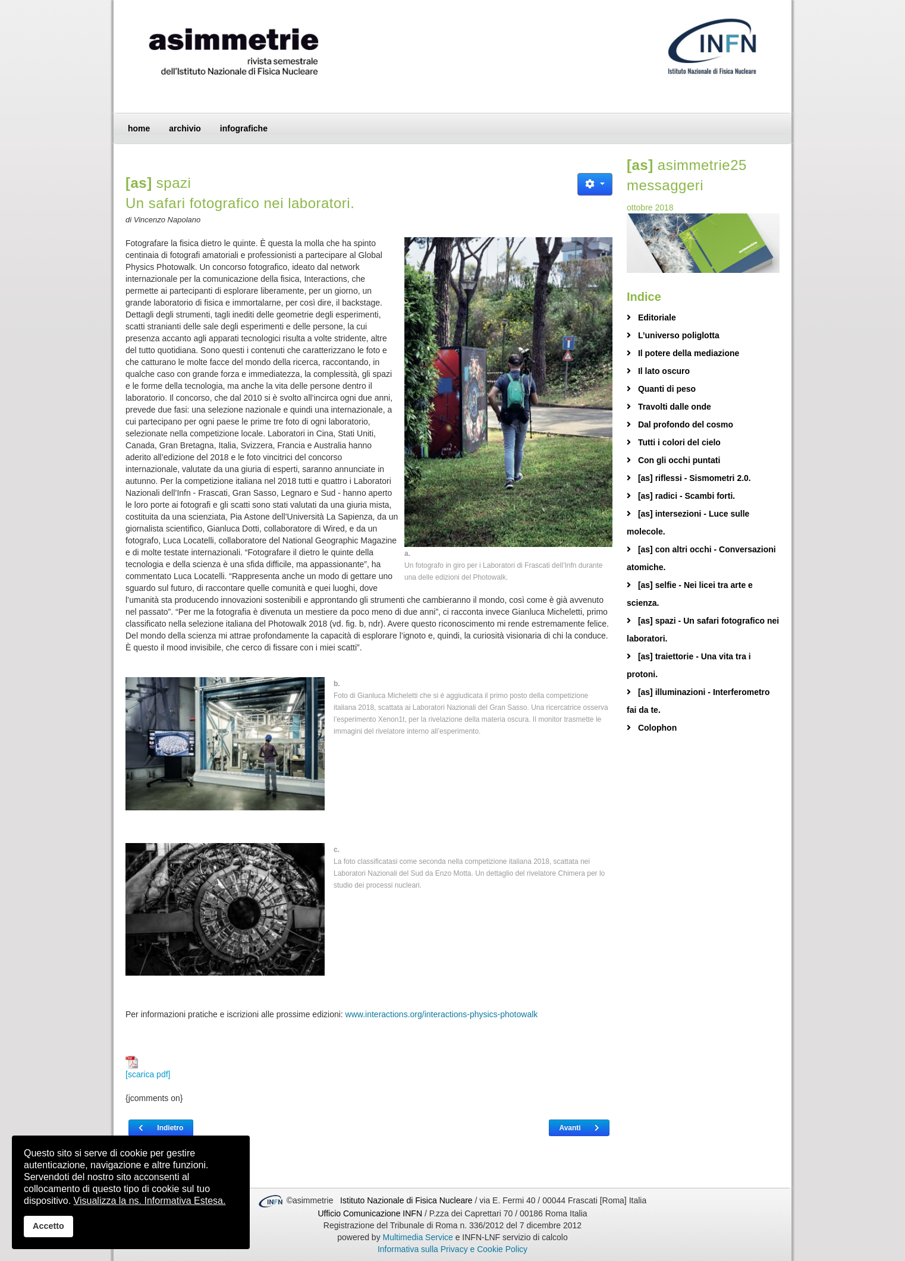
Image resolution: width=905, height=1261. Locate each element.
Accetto (48, 1226)
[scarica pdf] (147, 1067)
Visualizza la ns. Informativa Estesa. (150, 1201)
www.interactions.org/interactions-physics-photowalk (441, 1014)
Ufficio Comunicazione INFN (370, 1213)
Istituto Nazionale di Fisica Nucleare (407, 1200)
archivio (185, 128)
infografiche (244, 128)
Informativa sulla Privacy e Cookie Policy (452, 1249)
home (139, 128)
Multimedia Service (418, 1237)
